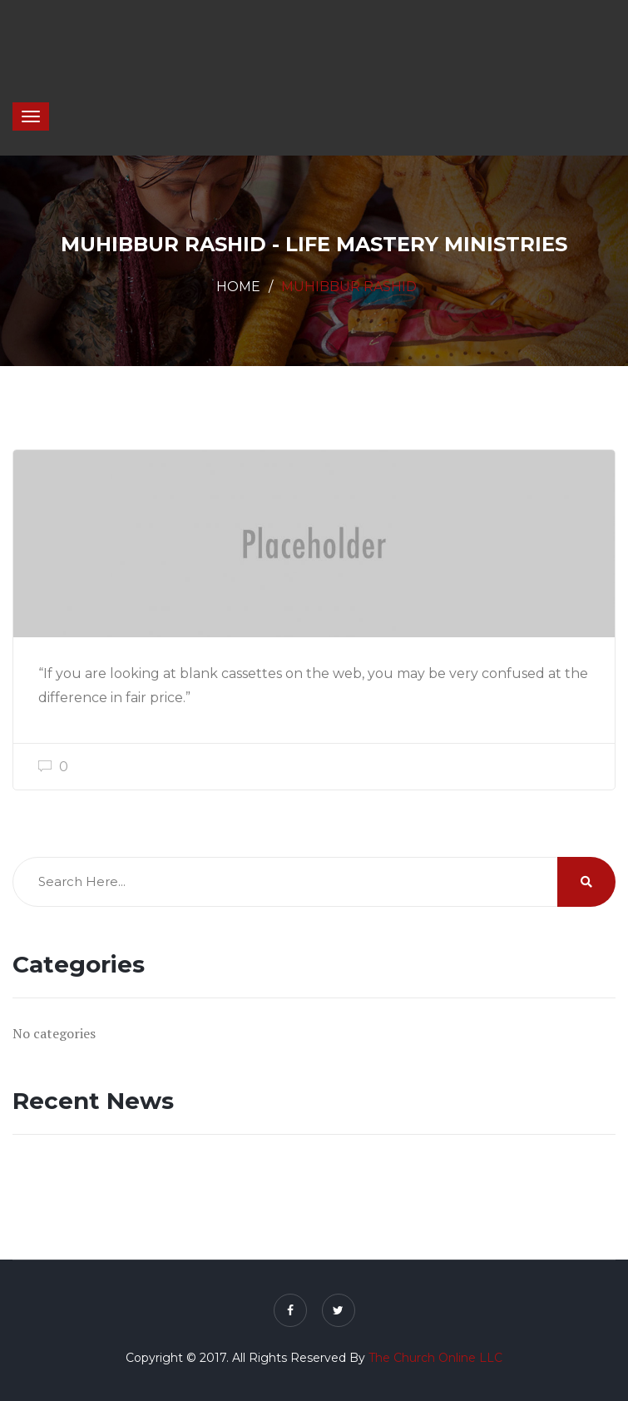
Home (238, 287)
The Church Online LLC (435, 1357)
